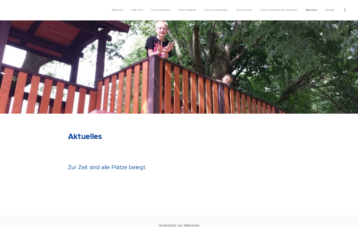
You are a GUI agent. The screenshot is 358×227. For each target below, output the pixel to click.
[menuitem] (269, 10)
